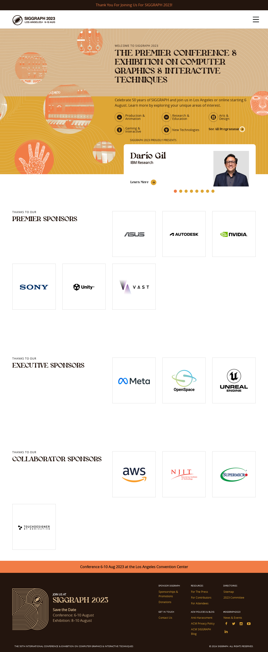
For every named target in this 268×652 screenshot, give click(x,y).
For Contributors (201, 600)
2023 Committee (233, 600)
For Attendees (199, 605)
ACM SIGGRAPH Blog (204, 631)
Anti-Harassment (201, 619)
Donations (164, 604)
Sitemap (228, 594)
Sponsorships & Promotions (168, 596)
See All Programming (221, 131)
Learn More (139, 185)
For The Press (199, 594)
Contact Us (165, 619)
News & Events (232, 619)
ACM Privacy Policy (202, 625)
